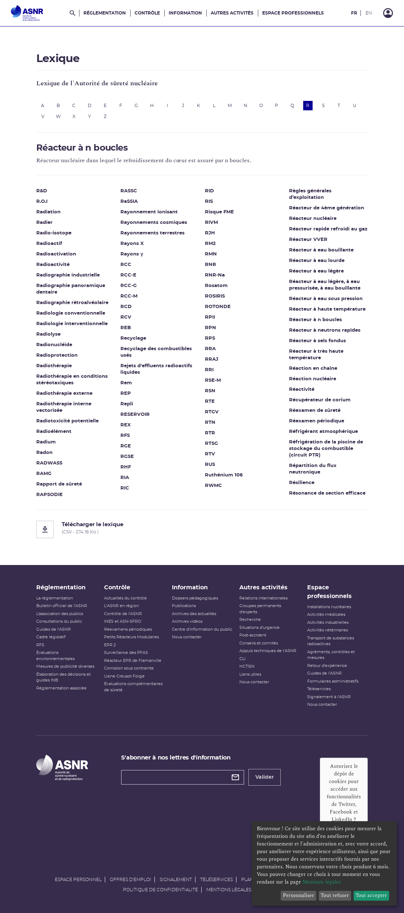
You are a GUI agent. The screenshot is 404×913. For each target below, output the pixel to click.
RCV (126, 317)
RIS (209, 201)
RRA (210, 349)
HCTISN (247, 666)
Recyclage (134, 338)
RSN (210, 391)
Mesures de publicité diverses (65, 666)
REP (126, 393)
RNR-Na (215, 275)
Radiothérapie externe (64, 393)
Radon (44, 452)
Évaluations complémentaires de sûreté (133, 687)
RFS (125, 435)
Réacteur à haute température (327, 309)
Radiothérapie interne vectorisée (63, 407)
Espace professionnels (293, 13)
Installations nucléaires (329, 607)
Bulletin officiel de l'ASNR (61, 606)
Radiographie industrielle (68, 275)
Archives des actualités (194, 614)
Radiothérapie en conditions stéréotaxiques (72, 379)
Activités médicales (326, 615)
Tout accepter (371, 895)
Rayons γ (132, 254)
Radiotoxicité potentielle (67, 421)
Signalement (176, 879)
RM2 (210, 243)
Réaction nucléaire (313, 379)
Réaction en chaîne (313, 368)
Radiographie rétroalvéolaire (72, 302)
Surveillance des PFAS (126, 653)
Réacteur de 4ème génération (326, 208)
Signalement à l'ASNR (329, 697)
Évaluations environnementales (55, 656)
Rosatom (216, 285)
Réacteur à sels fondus (317, 341)
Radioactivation (56, 254)
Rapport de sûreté (59, 484)
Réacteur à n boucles (315, 320)
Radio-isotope (53, 233)
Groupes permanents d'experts (260, 609)
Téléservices (319, 689)
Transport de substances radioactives (330, 641)
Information (185, 13)
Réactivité (302, 389)
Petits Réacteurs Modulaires (131, 637)
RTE (210, 401)
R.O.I (42, 201)
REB (126, 328)
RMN (211, 254)
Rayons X (132, 243)
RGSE (127, 456)
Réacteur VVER (308, 239)
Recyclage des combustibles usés (156, 352)
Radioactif (49, 243)
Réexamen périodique (317, 421)
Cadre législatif (51, 637)
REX (126, 425)
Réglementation (104, 13)
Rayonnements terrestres (153, 233)
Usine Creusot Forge (124, 676)
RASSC (129, 191)
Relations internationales (263, 598)
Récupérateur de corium (320, 400)
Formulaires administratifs (332, 681)
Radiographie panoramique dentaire (70, 289)
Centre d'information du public (202, 629)
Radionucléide (54, 345)
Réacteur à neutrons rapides (325, 330)
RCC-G (129, 285)
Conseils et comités (258, 643)
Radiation (48, 212)
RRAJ (211, 359)
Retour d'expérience (327, 666)
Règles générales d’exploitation (310, 194)
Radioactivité (53, 264)
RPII (210, 317)
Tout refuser (335, 895)
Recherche (250, 620)
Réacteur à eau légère (316, 271)
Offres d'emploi (130, 879)
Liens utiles (250, 674)
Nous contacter (187, 637)
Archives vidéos (187, 621)
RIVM (211, 222)
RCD (126, 306)
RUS (210, 464)
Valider (265, 777)
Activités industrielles (328, 623)
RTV (210, 454)
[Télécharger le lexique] (202, 529)
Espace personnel (78, 879)
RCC (126, 264)
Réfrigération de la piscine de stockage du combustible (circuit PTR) (326, 449)
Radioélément (53, 431)
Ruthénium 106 (224, 475)
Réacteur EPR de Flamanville (132, 661)
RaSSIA (129, 201)
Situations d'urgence (259, 628)
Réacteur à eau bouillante (321, 250)
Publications (184, 606)
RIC (125, 488)
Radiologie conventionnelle (70, 313)
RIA (125, 477)
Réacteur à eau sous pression (326, 298)
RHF (126, 467)
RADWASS (49, 463)
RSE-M (213, 380)
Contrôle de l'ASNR (123, 614)
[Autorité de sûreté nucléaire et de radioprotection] (27, 13)
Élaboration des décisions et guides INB (63, 677)
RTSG (211, 443)
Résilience (302, 482)
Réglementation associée (61, 688)
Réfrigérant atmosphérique (323, 431)
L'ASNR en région (121, 606)
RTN (210, 422)
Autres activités (232, 13)
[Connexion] (388, 13)
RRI (209, 370)
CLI (242, 659)
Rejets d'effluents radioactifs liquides (157, 369)
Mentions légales (228, 890)
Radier (44, 222)
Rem (126, 383)
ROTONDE (218, 306)
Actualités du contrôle (125, 598)
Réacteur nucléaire (313, 218)
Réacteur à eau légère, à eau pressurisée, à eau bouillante (325, 285)
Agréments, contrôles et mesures (331, 655)
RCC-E (129, 275)
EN (369, 13)
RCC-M (129, 296)
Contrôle (147, 13)
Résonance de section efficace (327, 493)
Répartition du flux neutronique (313, 469)
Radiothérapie (54, 366)
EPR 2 (110, 645)
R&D (41, 191)
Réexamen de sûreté (315, 410)
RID (209, 191)
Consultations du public (59, 621)
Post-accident (252, 635)
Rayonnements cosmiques (154, 222)
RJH (210, 233)
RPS (210, 338)
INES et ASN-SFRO (122, 621)
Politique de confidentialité (160, 890)
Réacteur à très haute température (316, 354)
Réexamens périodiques (128, 629)
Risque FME (219, 212)
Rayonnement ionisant (149, 212)
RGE (126, 446)
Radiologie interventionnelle (72, 324)
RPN (210, 328)
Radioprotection (57, 355)
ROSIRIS (215, 296)
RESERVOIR (135, 414)
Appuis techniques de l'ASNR (267, 651)
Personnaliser (298, 895)
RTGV (212, 412)
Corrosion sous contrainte (129, 668)
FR (354, 13)
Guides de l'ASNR (53, 629)
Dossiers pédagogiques (195, 598)
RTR (210, 433)
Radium (46, 442)
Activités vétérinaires (327, 630)
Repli (127, 404)
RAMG (43, 473)
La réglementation (54, 598)
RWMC (213, 485)
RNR (210, 264)
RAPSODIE (49, 494)
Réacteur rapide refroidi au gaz (328, 229)
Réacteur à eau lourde (317, 260)
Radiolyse (48, 334)
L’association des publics (59, 614)
